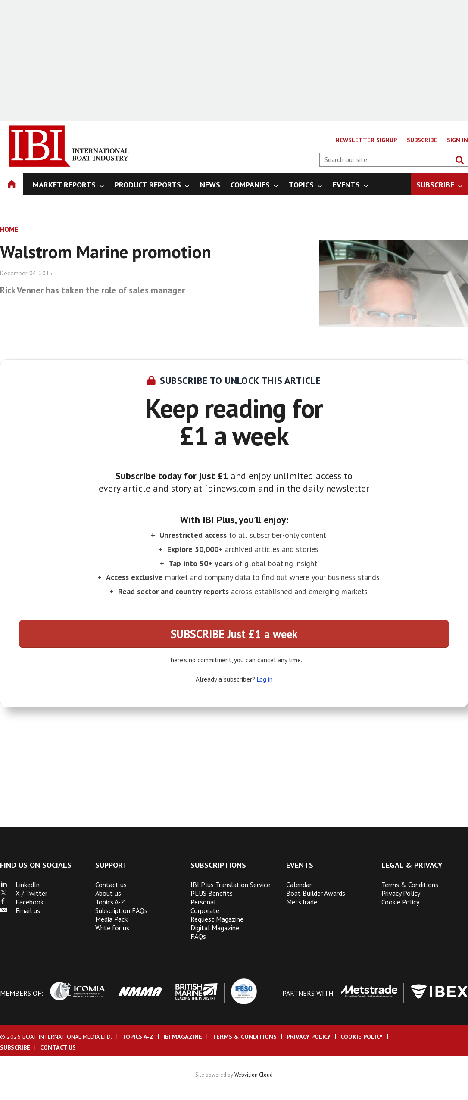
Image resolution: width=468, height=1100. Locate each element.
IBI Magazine (182, 1037)
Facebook (22, 901)
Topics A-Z (110, 901)
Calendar (299, 884)
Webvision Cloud (253, 1074)
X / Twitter (23, 893)
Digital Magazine (214, 927)
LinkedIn (20, 884)
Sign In (457, 140)
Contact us (111, 884)
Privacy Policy (400, 893)
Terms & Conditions (409, 884)
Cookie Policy (400, 901)
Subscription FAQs (121, 910)
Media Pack (111, 919)
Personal (203, 901)
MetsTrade (301, 901)
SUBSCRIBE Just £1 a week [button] (234, 633)
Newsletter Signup (366, 140)
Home (9, 229)
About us (108, 893)
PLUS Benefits (211, 893)
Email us (20, 910)
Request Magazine (216, 919)
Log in (265, 679)
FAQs (198, 936)
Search (459, 160)
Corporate (204, 910)
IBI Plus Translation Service (230, 884)
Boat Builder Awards (315, 893)
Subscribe (422, 140)
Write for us (112, 927)
